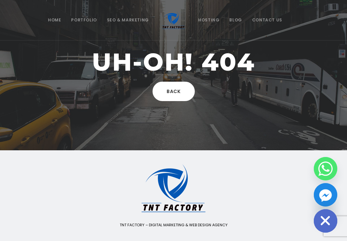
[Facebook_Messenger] (325, 195)
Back (174, 91)
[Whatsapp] (325, 168)
